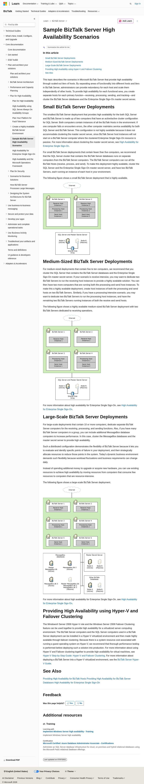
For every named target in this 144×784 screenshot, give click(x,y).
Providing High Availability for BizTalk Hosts (64, 678)
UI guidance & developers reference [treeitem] (19, 257)
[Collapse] (34, 18)
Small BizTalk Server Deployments (60, 58)
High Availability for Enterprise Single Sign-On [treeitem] (23, 152)
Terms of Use (103, 778)
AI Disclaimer (8, 778)
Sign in (138, 4)
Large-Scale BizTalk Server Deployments (63, 65)
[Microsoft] (5, 4)
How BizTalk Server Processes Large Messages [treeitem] (22, 186)
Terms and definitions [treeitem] (17, 250)
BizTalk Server (58, 21)
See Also (49, 73)
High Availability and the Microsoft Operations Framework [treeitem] (22, 162)
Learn (46, 21)
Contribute (50, 778)
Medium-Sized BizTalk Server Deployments (64, 62)
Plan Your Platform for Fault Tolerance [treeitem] (22, 120)
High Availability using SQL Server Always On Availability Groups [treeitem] (22, 109)
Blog (38, 778)
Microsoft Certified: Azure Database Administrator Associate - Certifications (78, 743)
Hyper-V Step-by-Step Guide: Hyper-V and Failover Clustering (74, 655)
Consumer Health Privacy (81, 778)
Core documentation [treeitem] (17, 50)
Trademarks (118, 778)
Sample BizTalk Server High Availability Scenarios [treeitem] (22, 142)
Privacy (61, 778)
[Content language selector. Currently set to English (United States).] (15, 771)
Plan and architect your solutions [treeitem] (20, 75)
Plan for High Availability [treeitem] (22, 101)
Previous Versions (25, 778)
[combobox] (19, 24)
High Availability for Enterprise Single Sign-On (77, 682)
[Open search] (130, 3)
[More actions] (137, 21)
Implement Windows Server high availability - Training (68, 731)
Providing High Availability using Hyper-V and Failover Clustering (73, 69)
